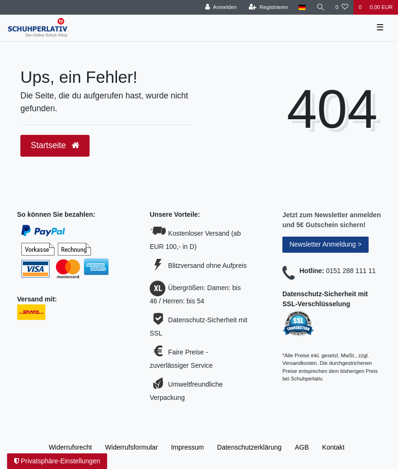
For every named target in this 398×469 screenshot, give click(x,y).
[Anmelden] (221, 7)
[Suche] (320, 7)
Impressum (187, 447)
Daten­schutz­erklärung (249, 447)
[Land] (302, 7)
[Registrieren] (268, 7)
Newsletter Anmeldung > (325, 244)
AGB (302, 447)
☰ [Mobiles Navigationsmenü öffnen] (380, 27)
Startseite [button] (55, 145)
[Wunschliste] (341, 7)
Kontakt (333, 447)
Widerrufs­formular (131, 447)
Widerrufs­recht (70, 447)
